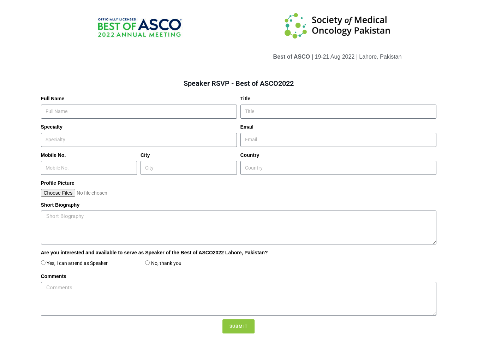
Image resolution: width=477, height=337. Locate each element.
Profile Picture (57, 183)
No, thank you (166, 263)
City (145, 155)
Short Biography (60, 205)
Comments (53, 276)
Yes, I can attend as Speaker (94, 263)
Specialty (51, 127)
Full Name (53, 98)
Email (247, 127)
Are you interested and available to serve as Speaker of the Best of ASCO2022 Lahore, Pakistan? (154, 252)
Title (245, 98)
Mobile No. (53, 155)
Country (250, 155)
